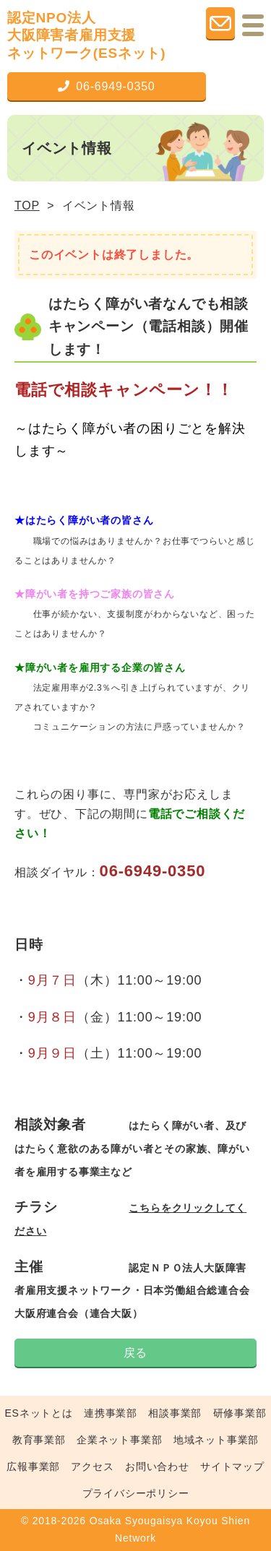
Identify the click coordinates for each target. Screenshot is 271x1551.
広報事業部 (33, 1466)
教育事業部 (39, 1440)
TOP (27, 205)
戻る (136, 1353)
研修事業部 (240, 1413)
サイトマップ (232, 1466)
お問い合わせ (157, 1466)
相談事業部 (175, 1413)
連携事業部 (110, 1413)
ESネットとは (38, 1413)
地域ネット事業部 (216, 1440)
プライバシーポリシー (135, 1493)
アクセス (92, 1466)
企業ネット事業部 (119, 1440)
